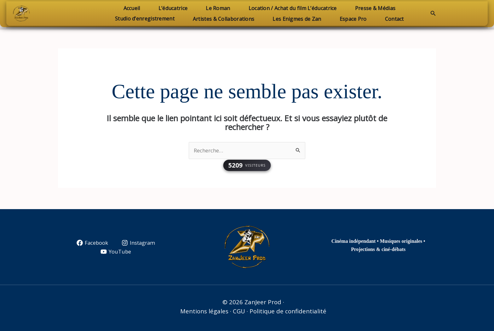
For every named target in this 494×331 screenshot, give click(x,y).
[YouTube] (116, 252)
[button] (433, 13)
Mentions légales (204, 311)
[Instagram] (138, 243)
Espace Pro (351, 18)
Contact (390, 18)
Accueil (135, 8)
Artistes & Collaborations (225, 18)
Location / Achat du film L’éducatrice (291, 8)
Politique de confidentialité (288, 311)
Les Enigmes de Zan (297, 18)
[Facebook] (92, 243)
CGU (239, 311)
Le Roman (218, 8)
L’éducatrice (175, 8)
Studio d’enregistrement (148, 18)
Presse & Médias (371, 8)
